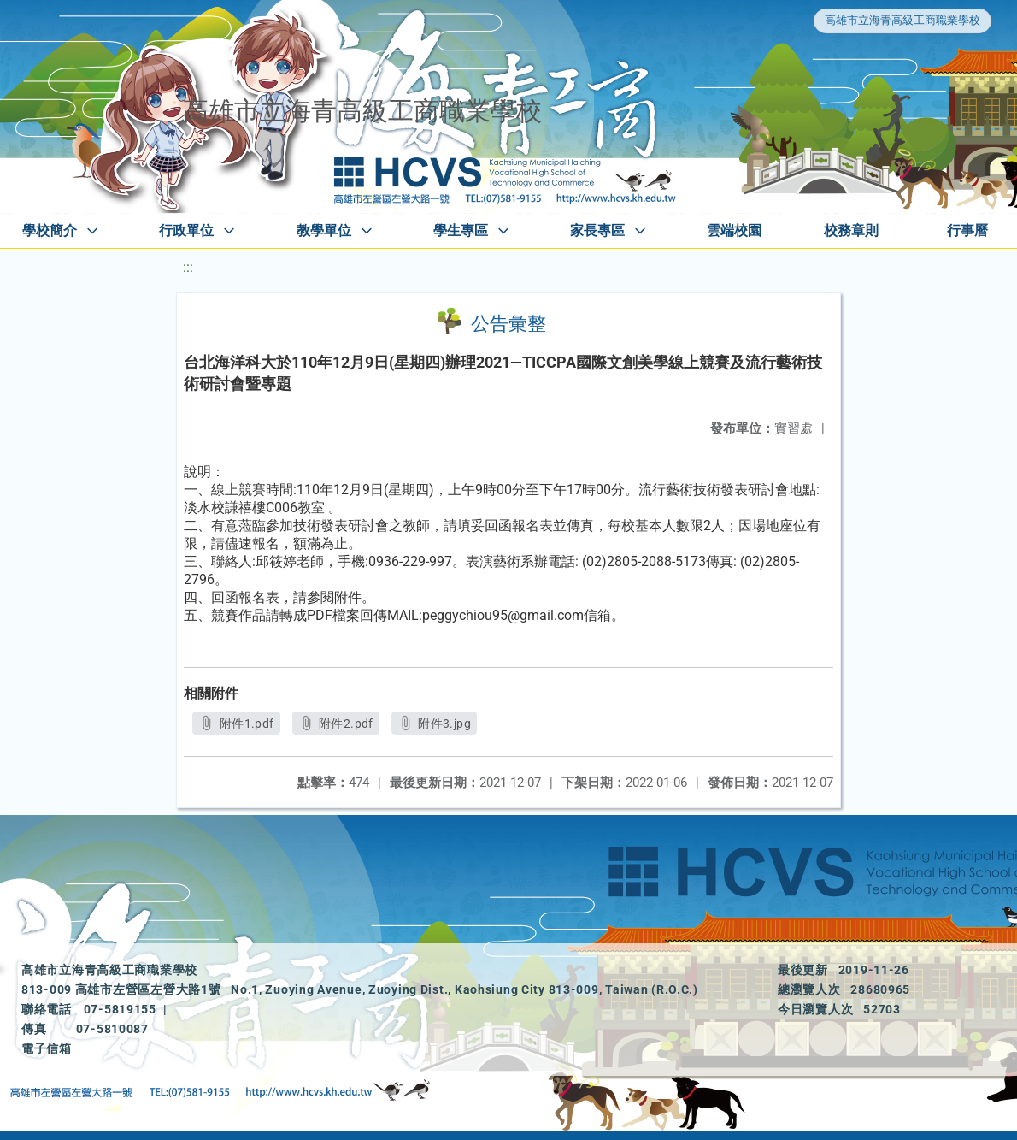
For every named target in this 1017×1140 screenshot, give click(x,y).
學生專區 (460, 230)
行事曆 (967, 230)
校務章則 (851, 230)
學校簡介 (49, 230)
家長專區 (597, 230)
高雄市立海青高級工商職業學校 (902, 20)
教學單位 (324, 230)
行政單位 (186, 230)
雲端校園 (734, 230)
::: (188, 267)
